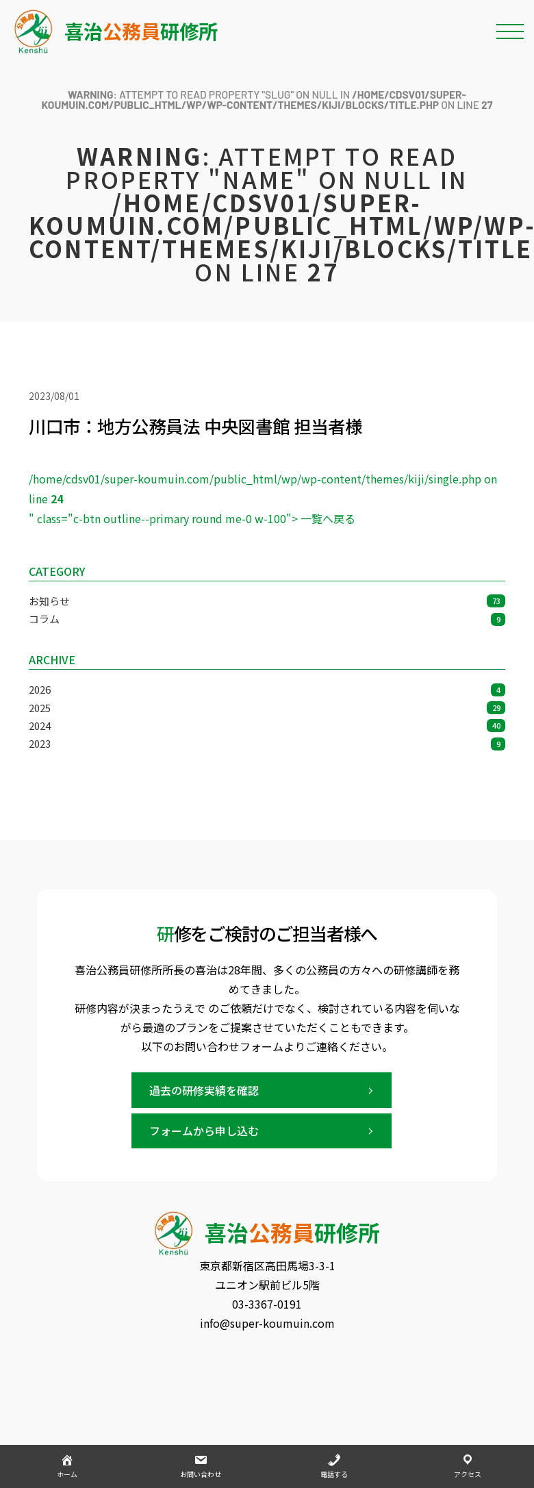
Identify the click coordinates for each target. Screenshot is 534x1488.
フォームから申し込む (204, 1130)
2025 (267, 708)
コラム (267, 618)
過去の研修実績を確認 (204, 1090)
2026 (267, 689)
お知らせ (267, 601)
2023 (267, 743)
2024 (267, 725)
